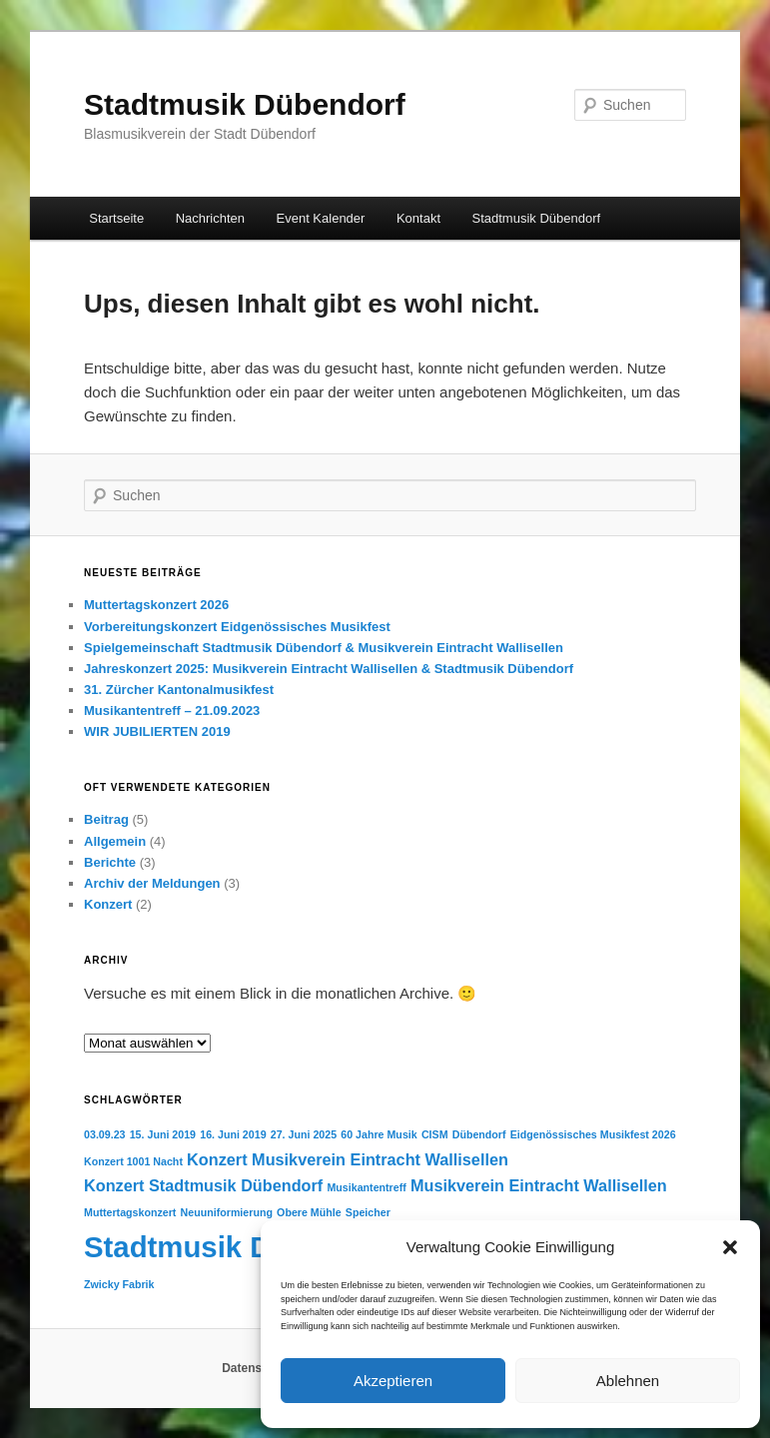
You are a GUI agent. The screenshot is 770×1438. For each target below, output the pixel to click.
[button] (730, 1247)
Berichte (110, 862)
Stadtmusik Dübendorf (244, 104)
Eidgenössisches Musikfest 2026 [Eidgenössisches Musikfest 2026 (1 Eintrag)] (593, 1134)
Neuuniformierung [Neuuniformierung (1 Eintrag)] (227, 1212)
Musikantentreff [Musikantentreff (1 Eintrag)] (366, 1187)
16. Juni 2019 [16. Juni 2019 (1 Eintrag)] (233, 1134)
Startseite (116, 218)
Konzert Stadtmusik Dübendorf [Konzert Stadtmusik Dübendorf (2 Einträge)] (203, 1185)
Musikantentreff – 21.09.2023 (172, 710)
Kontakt (418, 218)
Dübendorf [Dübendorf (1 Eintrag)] (479, 1134)
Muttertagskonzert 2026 (156, 604)
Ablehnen (627, 1380)
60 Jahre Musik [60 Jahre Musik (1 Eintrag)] (378, 1134)
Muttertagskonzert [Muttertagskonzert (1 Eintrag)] (130, 1212)
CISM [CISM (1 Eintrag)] (434, 1134)
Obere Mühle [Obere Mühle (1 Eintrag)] (309, 1212)
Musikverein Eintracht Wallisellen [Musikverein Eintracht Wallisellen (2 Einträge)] (538, 1185)
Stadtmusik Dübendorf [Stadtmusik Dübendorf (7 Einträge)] (240, 1246)
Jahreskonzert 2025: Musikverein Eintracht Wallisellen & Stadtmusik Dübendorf (328, 668)
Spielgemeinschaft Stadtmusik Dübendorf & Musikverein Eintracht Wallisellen (323, 647)
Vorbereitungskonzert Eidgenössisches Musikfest (237, 626)
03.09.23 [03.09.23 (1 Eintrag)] (104, 1134)
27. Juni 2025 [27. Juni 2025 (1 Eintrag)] (304, 1134)
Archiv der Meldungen (152, 883)
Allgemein (115, 841)
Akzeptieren (393, 1380)
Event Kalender (321, 218)
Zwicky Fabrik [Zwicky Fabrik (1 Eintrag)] (119, 1284)
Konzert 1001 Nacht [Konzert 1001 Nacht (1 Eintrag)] (133, 1161)
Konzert (108, 904)
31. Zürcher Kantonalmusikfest (179, 689)
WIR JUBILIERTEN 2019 (157, 731)
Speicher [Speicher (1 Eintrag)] (368, 1212)
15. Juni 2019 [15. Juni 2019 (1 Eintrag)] (163, 1134)
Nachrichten (210, 218)
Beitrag (106, 819)
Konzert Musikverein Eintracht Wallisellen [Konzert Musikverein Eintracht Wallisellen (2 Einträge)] (347, 1159)
